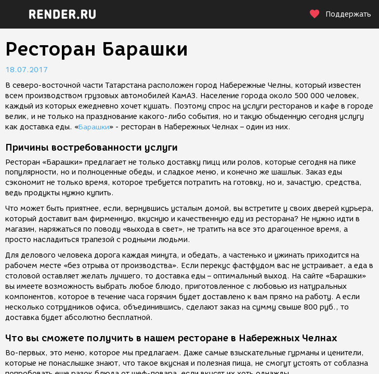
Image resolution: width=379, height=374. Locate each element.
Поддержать (340, 14)
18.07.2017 (26, 69)
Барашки (94, 127)
